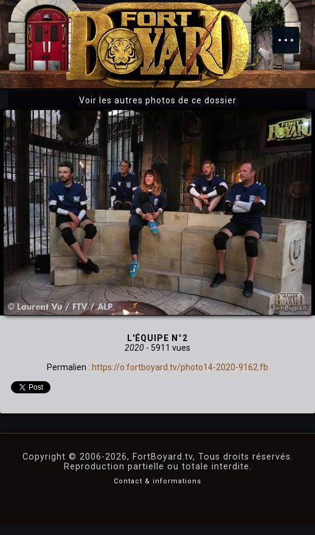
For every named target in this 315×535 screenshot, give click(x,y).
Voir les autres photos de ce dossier (158, 100)
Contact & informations (157, 481)
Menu (292, 34)
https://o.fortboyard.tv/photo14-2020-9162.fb (180, 367)
